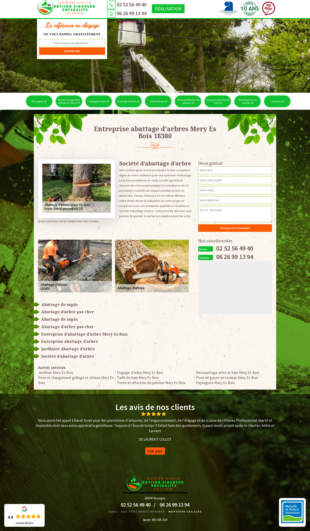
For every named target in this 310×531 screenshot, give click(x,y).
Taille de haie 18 (158, 101)
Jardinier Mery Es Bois (55, 372)
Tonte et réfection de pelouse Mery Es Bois (151, 382)
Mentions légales (185, 511)
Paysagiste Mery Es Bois (215, 382)
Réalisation (167, 9)
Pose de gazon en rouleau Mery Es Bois (227, 377)
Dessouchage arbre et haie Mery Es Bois (227, 372)
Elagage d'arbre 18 (99, 101)
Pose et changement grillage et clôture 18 (69, 101)
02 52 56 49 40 (130, 4)
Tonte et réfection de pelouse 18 (188, 101)
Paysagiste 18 (39, 101)
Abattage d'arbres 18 (128, 101)
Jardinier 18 (277, 101)
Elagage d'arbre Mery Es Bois (140, 372)
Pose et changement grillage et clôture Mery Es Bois (76, 380)
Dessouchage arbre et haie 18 (217, 101)
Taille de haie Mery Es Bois (138, 377)
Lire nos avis (24, 522)
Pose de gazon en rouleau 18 (247, 101)
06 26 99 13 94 (130, 13)
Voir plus (155, 451)
